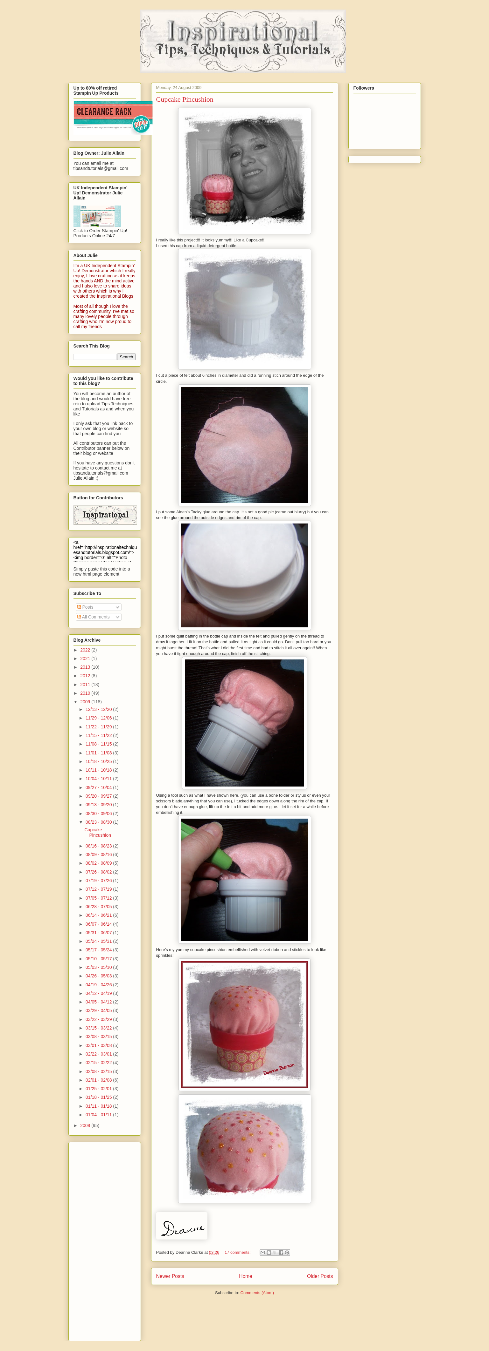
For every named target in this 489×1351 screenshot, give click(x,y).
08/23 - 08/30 (99, 822)
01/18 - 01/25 (99, 1097)
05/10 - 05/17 (99, 958)
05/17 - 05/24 (99, 949)
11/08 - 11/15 (99, 743)
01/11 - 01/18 (99, 1106)
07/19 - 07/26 (99, 880)
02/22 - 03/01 (99, 1054)
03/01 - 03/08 (99, 1045)
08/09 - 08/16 (99, 854)
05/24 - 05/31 (99, 941)
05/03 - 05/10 (99, 967)
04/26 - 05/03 (99, 975)
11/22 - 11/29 (99, 726)
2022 (85, 649)
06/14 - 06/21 (99, 915)
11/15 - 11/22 (99, 735)
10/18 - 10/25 (99, 761)
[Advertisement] (98, 1240)
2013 (85, 667)
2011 (85, 684)
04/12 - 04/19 (99, 993)
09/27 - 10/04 (99, 787)
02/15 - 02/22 (99, 1062)
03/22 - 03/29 (99, 1019)
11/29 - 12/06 (99, 717)
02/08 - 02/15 (99, 1071)
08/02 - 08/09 (99, 863)
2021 (85, 658)
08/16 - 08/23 (99, 845)
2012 (85, 675)
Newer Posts (170, 1276)
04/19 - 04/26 (99, 984)
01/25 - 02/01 (99, 1088)
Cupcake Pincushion (184, 99)
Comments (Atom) (257, 1292)
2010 (85, 693)
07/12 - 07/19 (99, 889)
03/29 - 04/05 (99, 1010)
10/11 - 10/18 (99, 770)
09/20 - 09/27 (99, 796)
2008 (85, 1125)
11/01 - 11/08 (99, 752)
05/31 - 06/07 (99, 932)
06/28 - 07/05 (99, 906)
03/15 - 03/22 (99, 1027)
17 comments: (238, 1252)
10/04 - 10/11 (99, 778)
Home (245, 1276)
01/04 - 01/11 (99, 1114)
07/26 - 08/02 (99, 872)
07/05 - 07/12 (99, 898)
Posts (85, 607)
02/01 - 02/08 (99, 1080)
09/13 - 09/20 (99, 804)
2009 (85, 701)
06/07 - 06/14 (99, 924)
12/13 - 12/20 (99, 709)
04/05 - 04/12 (99, 1001)
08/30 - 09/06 (99, 813)
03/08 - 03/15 (99, 1036)
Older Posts (320, 1276)
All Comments (93, 616)
